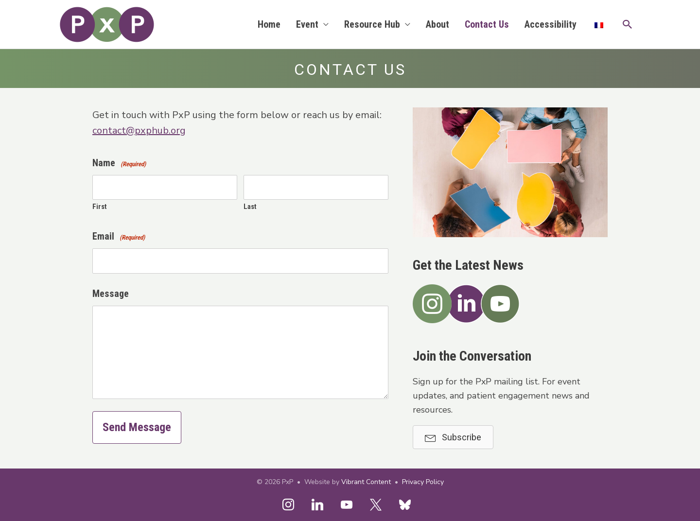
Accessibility (551, 24)
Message (110, 293)
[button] (627, 24)
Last (250, 206)
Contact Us (487, 24)
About (437, 24)
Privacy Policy (423, 481)
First (99, 206)
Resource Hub (372, 24)
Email (118, 237)
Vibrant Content (366, 481)
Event (307, 24)
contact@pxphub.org (139, 130)
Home (269, 24)
